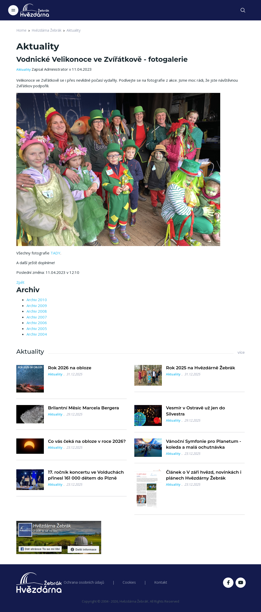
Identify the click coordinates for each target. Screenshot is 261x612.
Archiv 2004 (37, 334)
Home (21, 30)
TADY (55, 252)
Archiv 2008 (37, 311)
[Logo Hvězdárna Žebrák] (34, 10)
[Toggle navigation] (13, 10)
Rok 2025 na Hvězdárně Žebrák (200, 367)
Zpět (20, 282)
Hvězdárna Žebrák (46, 30)
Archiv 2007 (37, 317)
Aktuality (74, 30)
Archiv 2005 (37, 328)
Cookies (129, 582)
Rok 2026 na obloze (69, 367)
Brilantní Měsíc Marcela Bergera (83, 407)
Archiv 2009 (37, 305)
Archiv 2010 (37, 299)
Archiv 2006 (37, 322)
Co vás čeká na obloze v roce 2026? (87, 441)
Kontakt (160, 582)
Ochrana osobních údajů (84, 582)
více (241, 352)
